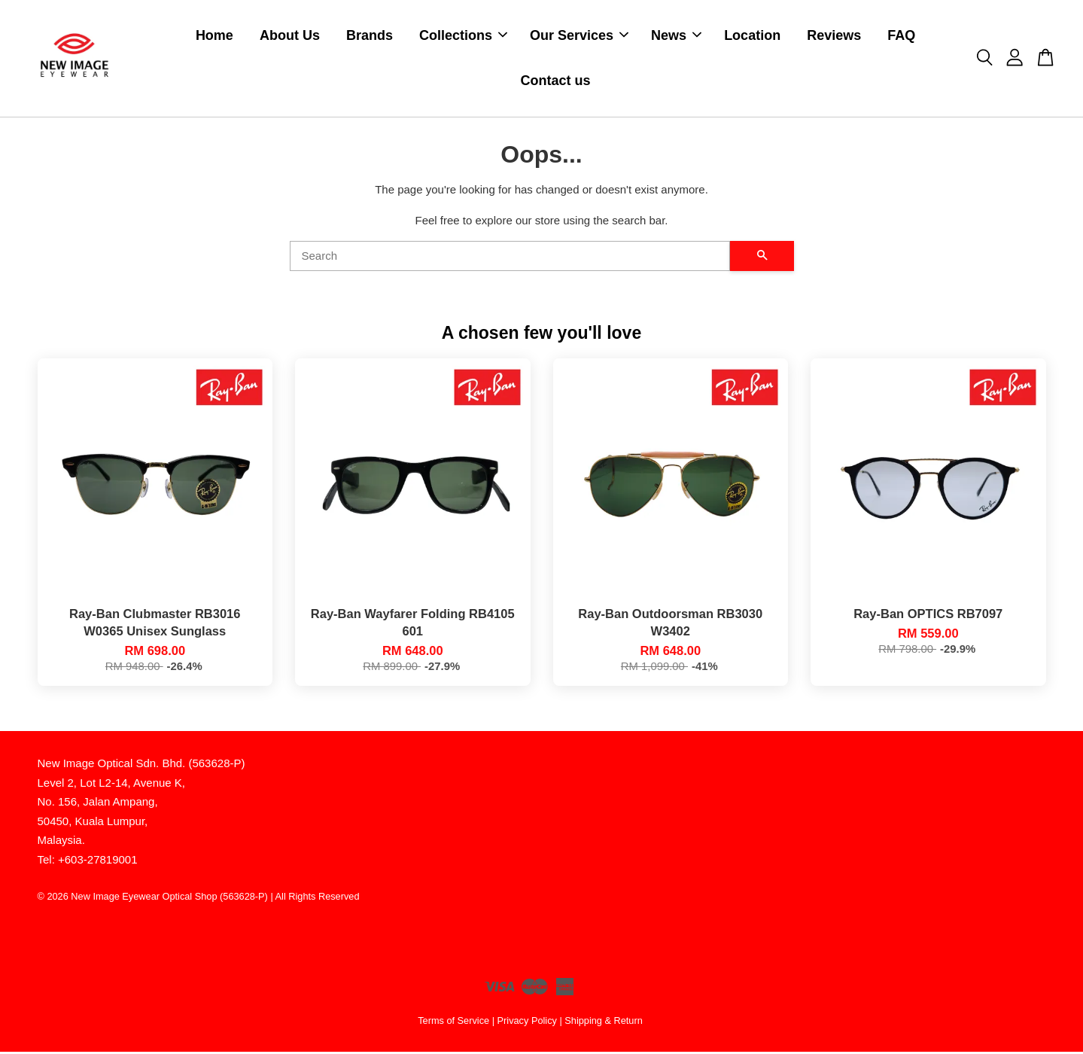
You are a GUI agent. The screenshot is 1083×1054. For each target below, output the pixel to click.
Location (752, 36)
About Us (290, 36)
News (676, 36)
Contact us (556, 82)
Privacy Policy (527, 1022)
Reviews (834, 36)
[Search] (510, 258)
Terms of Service (453, 1022)
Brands (369, 36)
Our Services (579, 36)
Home (214, 36)
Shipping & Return (603, 1022)
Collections (463, 36)
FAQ (901, 36)
